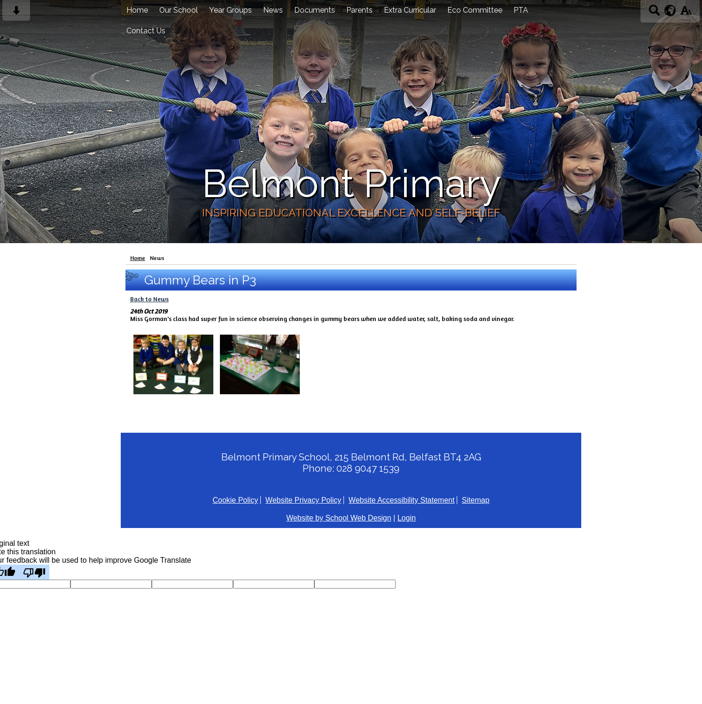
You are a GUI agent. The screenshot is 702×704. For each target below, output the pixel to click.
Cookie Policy (235, 500)
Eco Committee (474, 10)
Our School (178, 10)
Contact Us (145, 30)
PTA (521, 10)
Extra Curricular (410, 10)
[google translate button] (670, 10)
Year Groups (230, 10)
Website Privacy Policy (303, 500)
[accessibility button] (686, 13)
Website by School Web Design (338, 518)
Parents (359, 10)
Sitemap (476, 500)
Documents (314, 10)
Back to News (149, 299)
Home (137, 10)
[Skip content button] (16, 13)
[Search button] (654, 13)
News (273, 10)
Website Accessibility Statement (402, 500)
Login (407, 518)
